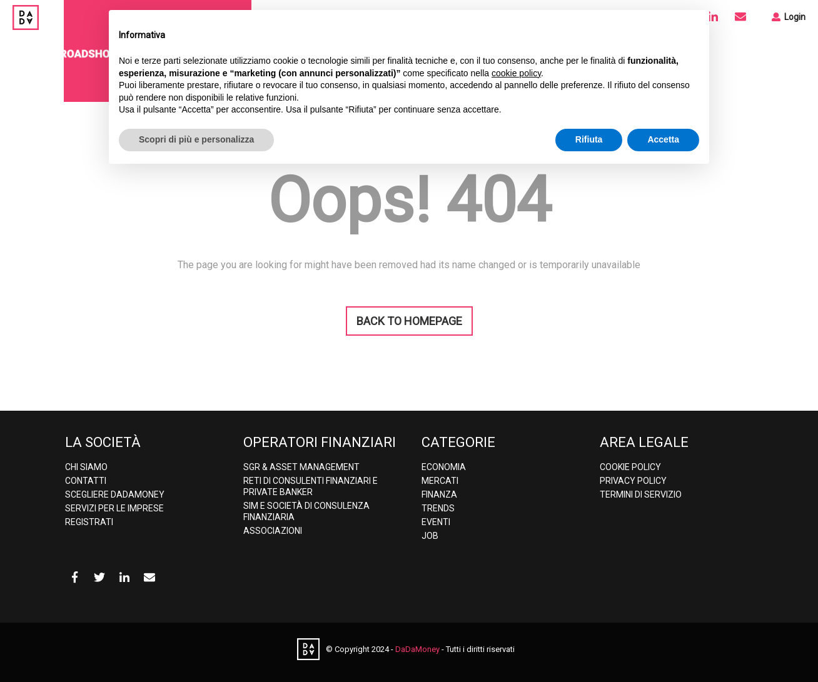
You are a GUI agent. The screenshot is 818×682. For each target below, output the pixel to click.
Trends (438, 508)
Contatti (85, 481)
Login (788, 17)
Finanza (439, 494)
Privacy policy (633, 481)
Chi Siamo (86, 467)
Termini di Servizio (641, 494)
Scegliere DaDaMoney (114, 494)
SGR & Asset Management (301, 467)
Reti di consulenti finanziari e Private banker (310, 486)
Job (430, 536)
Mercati (440, 481)
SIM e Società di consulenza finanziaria (306, 511)
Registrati (89, 522)
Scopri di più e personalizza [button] (196, 139)
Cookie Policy (630, 467)
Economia (444, 467)
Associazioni (272, 531)
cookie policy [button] (516, 73)
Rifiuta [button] (589, 139)
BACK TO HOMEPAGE (409, 321)
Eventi (436, 522)
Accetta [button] (663, 139)
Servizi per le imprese (114, 508)
